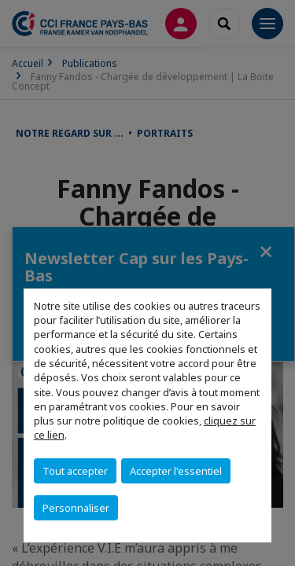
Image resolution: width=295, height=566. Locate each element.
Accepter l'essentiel (176, 471)
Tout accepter (75, 471)
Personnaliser (75, 508)
